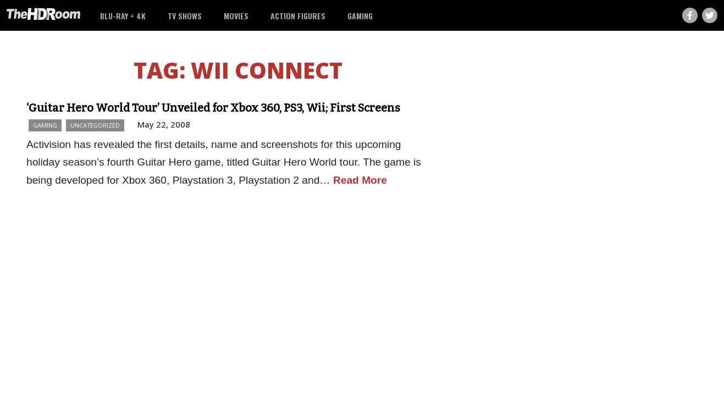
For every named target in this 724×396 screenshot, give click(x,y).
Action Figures (297, 15)
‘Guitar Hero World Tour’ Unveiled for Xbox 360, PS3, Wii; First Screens (213, 107)
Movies (236, 15)
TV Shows (185, 15)
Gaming (360, 15)
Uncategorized (95, 125)
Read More (360, 180)
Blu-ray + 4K (123, 15)
